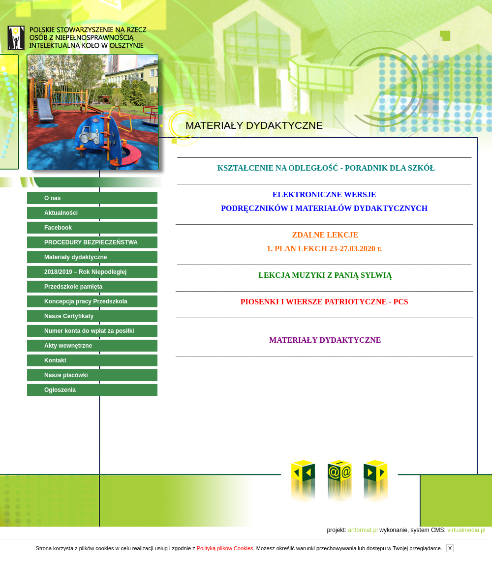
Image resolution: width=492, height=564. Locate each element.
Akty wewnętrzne (68, 345)
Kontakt (55, 360)
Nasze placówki (66, 375)
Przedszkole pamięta (73, 286)
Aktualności (61, 212)
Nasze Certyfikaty (68, 316)
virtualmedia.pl (466, 530)
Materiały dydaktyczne (75, 257)
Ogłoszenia (60, 389)
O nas (52, 198)
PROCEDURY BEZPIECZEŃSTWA (91, 242)
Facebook (58, 227)
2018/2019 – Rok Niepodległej (85, 271)
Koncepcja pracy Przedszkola (85, 301)
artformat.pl (363, 530)
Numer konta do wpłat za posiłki (89, 330)
